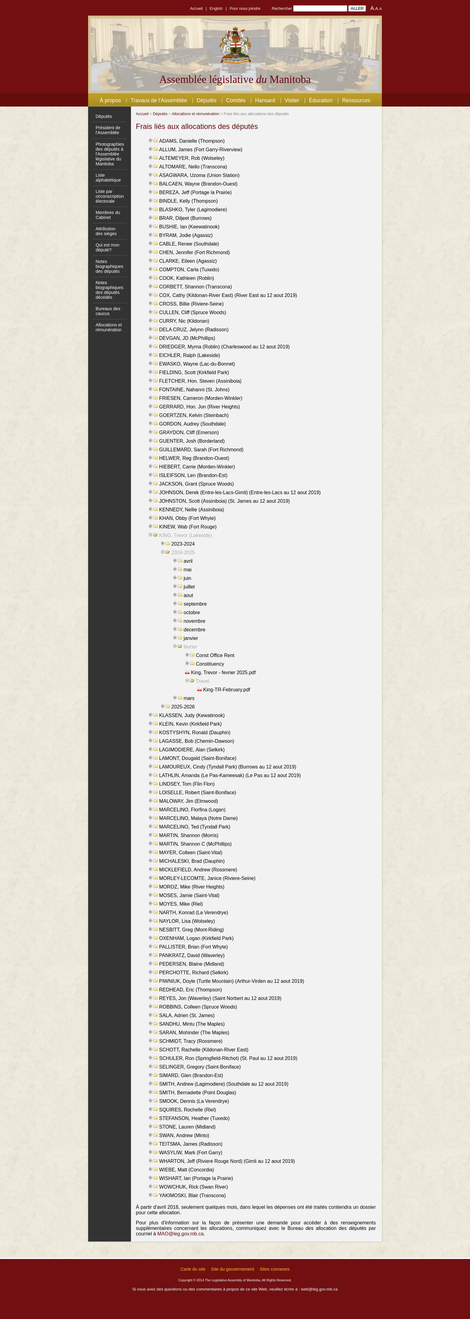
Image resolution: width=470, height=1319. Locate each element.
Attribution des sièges (106, 231)
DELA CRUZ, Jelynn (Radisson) (194, 329)
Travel (202, 681)
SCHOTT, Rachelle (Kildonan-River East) (203, 1049)
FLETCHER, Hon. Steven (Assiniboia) (200, 381)
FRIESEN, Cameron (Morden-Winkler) (200, 398)
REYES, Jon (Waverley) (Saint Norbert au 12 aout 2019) (220, 998)
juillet (189, 586)
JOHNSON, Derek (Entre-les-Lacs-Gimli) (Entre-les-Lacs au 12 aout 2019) (240, 492)
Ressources (356, 100)
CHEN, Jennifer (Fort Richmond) (194, 252)
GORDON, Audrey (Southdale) (192, 424)
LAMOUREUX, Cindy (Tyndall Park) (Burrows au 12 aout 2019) (227, 766)
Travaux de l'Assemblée (159, 100)
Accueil (196, 8)
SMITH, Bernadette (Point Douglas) (197, 1092)
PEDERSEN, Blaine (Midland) (191, 964)
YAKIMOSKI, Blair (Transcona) (192, 1195)
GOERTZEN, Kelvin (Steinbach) (194, 415)
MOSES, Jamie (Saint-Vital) (189, 895)
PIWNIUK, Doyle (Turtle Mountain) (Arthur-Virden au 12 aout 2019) (231, 981)
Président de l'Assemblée (107, 130)
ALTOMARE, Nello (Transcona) (193, 166)
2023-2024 (183, 544)
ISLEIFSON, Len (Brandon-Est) (193, 475)
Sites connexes (275, 1269)
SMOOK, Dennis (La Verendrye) (194, 1101)
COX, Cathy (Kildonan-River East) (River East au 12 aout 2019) (228, 295)
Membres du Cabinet (107, 215)
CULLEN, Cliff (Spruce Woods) (192, 312)
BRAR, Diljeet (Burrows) (185, 218)
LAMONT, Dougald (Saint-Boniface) (198, 758)
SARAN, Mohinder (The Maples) (194, 1032)
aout (188, 595)
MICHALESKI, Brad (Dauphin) (192, 861)
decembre (194, 629)
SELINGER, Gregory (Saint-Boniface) (200, 1066)
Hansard (265, 100)
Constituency (210, 664)
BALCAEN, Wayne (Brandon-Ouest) (198, 183)
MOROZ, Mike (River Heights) (191, 886)
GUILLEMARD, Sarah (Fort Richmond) (201, 449)
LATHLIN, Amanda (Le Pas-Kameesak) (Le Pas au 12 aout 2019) (230, 775)
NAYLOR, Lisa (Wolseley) (187, 921)
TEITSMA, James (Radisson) (190, 1144)
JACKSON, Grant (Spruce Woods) (196, 484)
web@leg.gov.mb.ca (319, 1289)
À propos (110, 100)
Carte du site (193, 1269)
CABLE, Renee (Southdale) (189, 243)
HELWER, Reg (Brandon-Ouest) (194, 458)
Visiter (292, 100)
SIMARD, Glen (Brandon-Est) (191, 1075)
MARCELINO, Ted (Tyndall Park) (194, 826)
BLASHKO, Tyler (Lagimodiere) (193, 209)
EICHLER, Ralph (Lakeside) (189, 355)
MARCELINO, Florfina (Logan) (192, 809)
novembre (194, 621)
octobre (192, 612)
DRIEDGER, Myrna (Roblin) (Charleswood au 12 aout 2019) (224, 346)
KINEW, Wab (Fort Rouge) (188, 526)
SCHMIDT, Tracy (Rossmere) (190, 1041)
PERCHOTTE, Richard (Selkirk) (193, 972)
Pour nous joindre (245, 8)
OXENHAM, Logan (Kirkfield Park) (196, 938)
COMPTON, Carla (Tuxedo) (189, 269)
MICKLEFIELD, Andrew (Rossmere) (198, 869)
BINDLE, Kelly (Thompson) (188, 201)
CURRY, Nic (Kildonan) (184, 321)
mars (189, 698)
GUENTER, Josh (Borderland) (192, 441)
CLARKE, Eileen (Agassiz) (188, 261)
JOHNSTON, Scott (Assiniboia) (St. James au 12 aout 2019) (224, 501)
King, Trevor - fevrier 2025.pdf (223, 672)
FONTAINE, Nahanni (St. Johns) (194, 389)
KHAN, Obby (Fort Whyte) (187, 518)
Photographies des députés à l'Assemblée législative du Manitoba (109, 154)
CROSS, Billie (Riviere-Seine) (191, 303)
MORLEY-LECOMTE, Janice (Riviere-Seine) (207, 878)
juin (187, 578)
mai (188, 569)
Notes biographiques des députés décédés (109, 290)
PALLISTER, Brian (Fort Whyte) (193, 946)
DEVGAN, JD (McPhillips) (187, 338)
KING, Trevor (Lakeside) (185, 535)
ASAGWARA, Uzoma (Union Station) (199, 175)
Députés (206, 100)
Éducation (321, 100)
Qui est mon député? (107, 247)
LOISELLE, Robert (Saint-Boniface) (197, 792)
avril (188, 561)
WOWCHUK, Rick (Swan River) (193, 1186)
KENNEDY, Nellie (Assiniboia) (191, 509)
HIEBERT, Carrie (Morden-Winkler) (197, 466)
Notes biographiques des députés (109, 266)
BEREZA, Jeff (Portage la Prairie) (195, 192)
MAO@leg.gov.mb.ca (180, 1233)
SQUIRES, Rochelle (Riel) (187, 1109)
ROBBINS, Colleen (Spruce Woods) (198, 1006)
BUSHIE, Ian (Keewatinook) (189, 226)
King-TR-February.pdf (226, 689)
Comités (235, 100)
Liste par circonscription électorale (109, 196)
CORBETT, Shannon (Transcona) (195, 286)
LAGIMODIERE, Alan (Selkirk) (192, 749)
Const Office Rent (215, 655)
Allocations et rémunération (108, 327)
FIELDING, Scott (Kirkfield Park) (194, 372)
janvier (191, 638)
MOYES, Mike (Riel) (181, 904)
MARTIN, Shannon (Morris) (188, 835)
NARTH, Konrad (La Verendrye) (193, 912)
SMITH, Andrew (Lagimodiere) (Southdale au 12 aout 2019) (223, 1084)
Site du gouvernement (232, 1269)
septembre (195, 604)
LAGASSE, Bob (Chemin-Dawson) (196, 741)
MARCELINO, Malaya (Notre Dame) (198, 818)
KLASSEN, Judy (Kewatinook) (192, 715)
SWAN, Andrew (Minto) (184, 1135)
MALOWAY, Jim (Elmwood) (188, 801)
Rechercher (282, 8)
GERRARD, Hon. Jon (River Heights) (199, 406)
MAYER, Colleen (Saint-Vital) (190, 852)
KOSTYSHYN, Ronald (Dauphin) (194, 732)
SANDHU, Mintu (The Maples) (192, 1024)
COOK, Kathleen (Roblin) (186, 278)
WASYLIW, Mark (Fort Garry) (190, 1152)
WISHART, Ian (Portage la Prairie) (196, 1178)
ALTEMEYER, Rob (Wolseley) (192, 158)
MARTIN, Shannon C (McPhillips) (195, 844)
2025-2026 (183, 706)
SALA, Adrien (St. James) (186, 1015)
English (216, 8)
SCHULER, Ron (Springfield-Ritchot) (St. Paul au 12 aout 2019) (228, 1058)
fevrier (190, 646)
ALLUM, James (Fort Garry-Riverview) (200, 149)
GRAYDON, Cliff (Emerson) (189, 432)
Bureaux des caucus (107, 311)
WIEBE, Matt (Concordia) (186, 1169)
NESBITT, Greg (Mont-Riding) (191, 929)
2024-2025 (183, 552)
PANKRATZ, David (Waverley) (192, 955)
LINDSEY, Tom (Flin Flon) (187, 784)
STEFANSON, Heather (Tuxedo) (194, 1118)
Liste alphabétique (108, 177)
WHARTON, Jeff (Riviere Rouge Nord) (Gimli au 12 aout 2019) (227, 1161)
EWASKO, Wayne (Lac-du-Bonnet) (197, 363)
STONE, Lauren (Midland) (187, 1126)
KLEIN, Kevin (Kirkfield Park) (190, 724)
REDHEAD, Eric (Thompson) (190, 989)
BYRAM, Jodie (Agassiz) (186, 235)
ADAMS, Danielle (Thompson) (192, 141)
